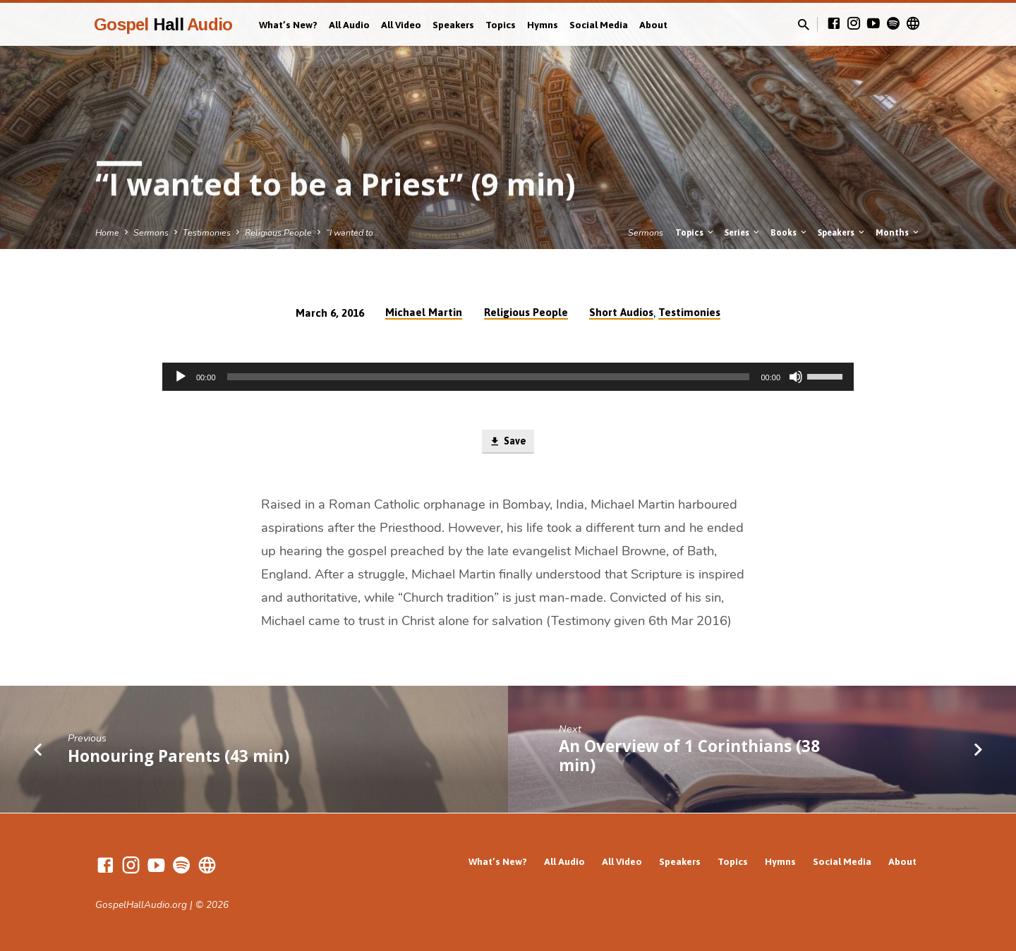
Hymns (542, 24)
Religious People (278, 232)
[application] (508, 377)
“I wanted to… (353, 232)
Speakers (453, 24)
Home (107, 232)
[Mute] (796, 377)
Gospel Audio (163, 24)
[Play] (181, 377)
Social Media (598, 24)
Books (789, 232)
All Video (401, 24)
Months (898, 232)
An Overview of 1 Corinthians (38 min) (689, 757)
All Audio (349, 24)
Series (743, 232)
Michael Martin (423, 312)
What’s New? (288, 24)
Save (508, 442)
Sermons (151, 232)
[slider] (488, 376)
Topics (500, 24)
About (653, 24)
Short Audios (621, 312)
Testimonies (207, 232)
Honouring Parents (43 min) (178, 757)
